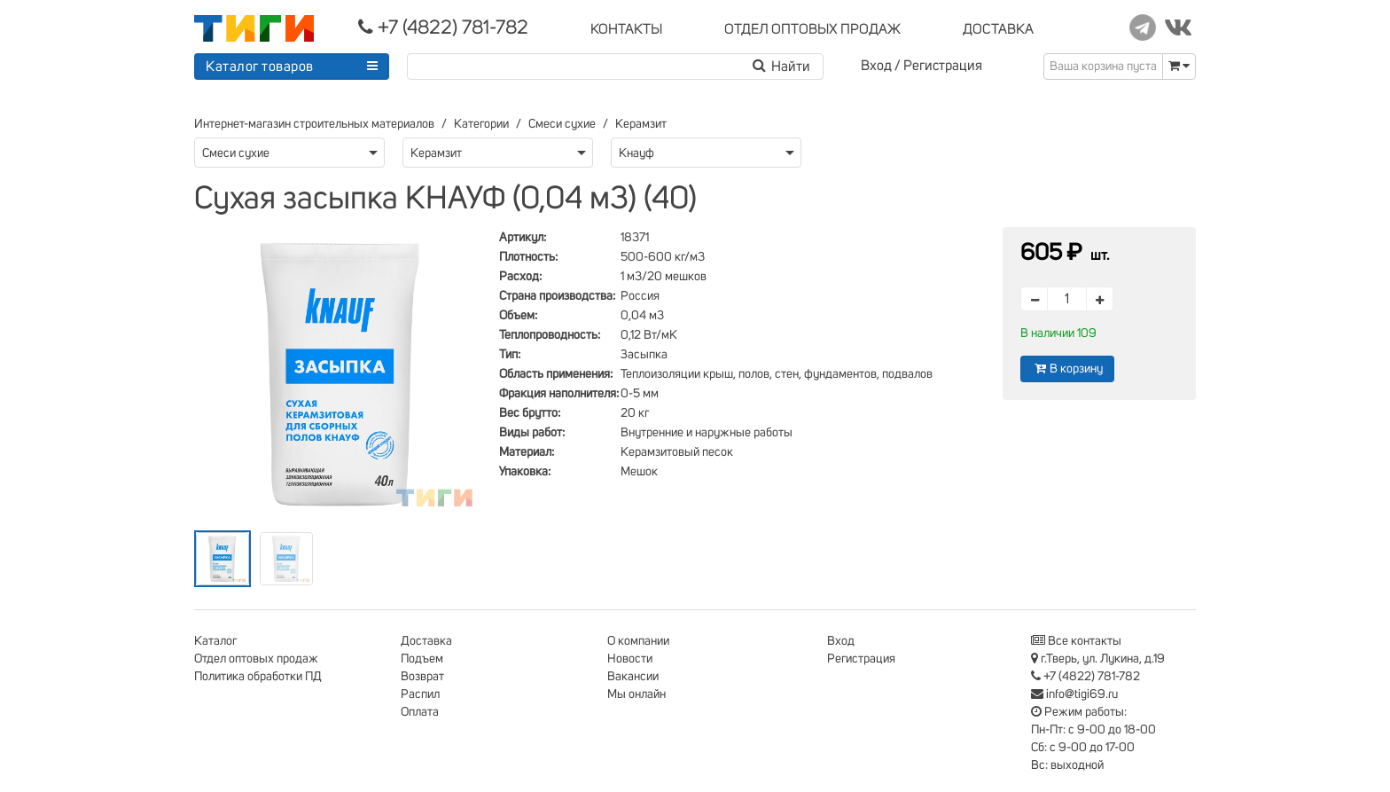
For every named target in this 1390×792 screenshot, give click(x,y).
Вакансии (633, 676)
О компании (638, 641)
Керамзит (641, 124)
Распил (420, 694)
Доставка (426, 641)
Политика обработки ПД (258, 676)
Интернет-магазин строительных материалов (314, 124)
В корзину (1067, 368)
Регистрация (942, 66)
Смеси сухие (562, 124)
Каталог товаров (260, 66)
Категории (481, 124)
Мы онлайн (636, 694)
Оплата (420, 712)
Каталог (215, 641)
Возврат (422, 676)
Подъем (422, 659)
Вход (876, 66)
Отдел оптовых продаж (256, 659)
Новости (629, 659)
